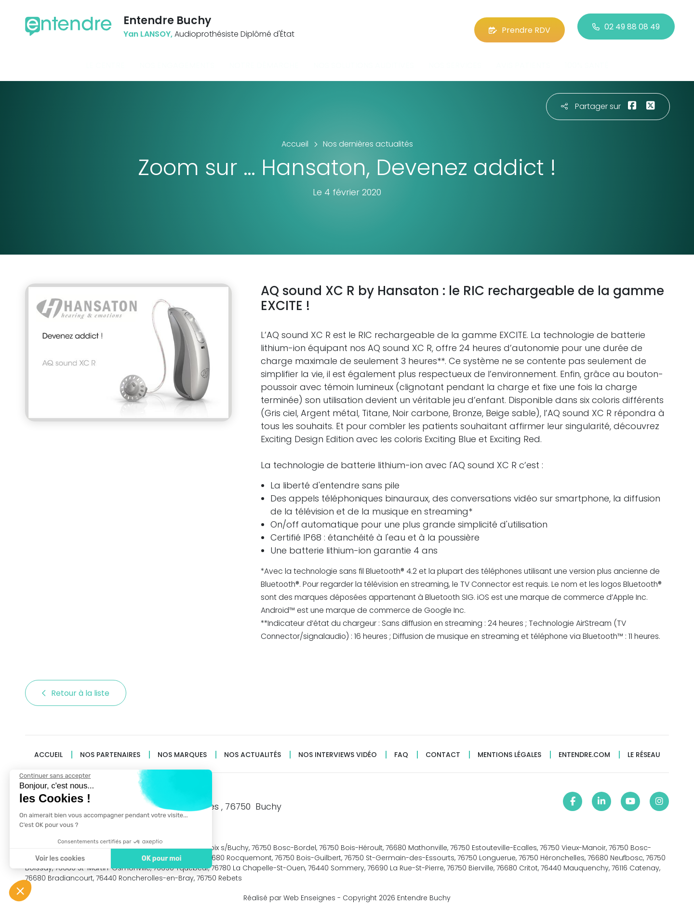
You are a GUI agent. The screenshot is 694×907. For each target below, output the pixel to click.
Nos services (454, 59)
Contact (443, 749)
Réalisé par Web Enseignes (289, 892)
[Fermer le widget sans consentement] (54, 776)
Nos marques (182, 749)
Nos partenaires (110, 749)
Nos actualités (252, 749)
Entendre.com (584, 749)
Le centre (105, 59)
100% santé (587, 59)
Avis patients (523, 59)
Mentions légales (509, 749)
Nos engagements (176, 59)
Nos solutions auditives (363, 59)
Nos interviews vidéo (337, 749)
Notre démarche (264, 59)
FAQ (401, 749)
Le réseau (643, 749)
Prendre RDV (519, 23)
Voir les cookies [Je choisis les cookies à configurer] (60, 858)
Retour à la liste (75, 686)
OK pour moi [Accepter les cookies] (162, 858)
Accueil (48, 749)
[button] (20, 890)
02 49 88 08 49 (626, 23)
